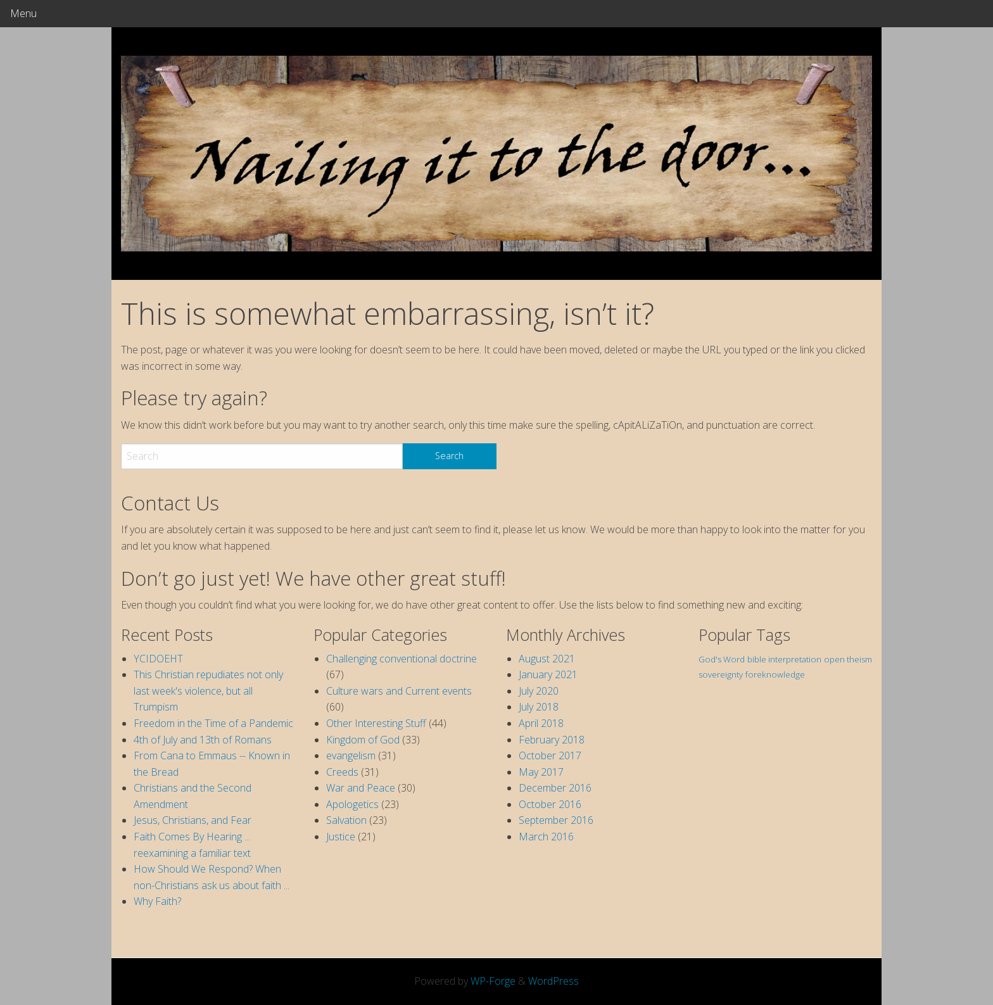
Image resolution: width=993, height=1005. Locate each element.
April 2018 (541, 723)
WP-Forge (493, 981)
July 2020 (539, 691)
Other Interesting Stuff (376, 723)
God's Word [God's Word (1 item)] (722, 659)
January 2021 (548, 674)
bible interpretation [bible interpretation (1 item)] (784, 659)
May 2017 (541, 772)
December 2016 (555, 788)
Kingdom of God (363, 740)
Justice (340, 837)
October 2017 (550, 755)
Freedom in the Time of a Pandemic (213, 723)
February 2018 (552, 740)
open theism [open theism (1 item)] (848, 659)
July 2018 (539, 707)
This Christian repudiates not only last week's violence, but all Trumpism (208, 690)
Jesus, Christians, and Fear (192, 820)
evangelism (351, 755)
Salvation (346, 820)
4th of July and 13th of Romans (203, 740)
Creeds (342, 772)
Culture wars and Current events (399, 691)
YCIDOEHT (158, 659)
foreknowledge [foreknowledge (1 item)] (775, 674)
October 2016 (550, 804)
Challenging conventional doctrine (401, 659)
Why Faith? (157, 901)
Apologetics (352, 804)
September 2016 (556, 820)
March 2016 (546, 837)
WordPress (553, 981)
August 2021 (547, 659)
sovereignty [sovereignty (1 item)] (721, 674)
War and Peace (360, 788)
